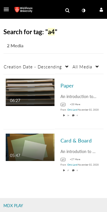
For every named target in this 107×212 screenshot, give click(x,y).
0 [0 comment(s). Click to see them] (77, 115)
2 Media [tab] (15, 45)
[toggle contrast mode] (83, 10)
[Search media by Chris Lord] (72, 109)
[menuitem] (67, 10)
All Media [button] (82, 66)
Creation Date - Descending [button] (33, 66)
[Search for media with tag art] (65, 104)
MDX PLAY (13, 205)
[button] (8, 9)
